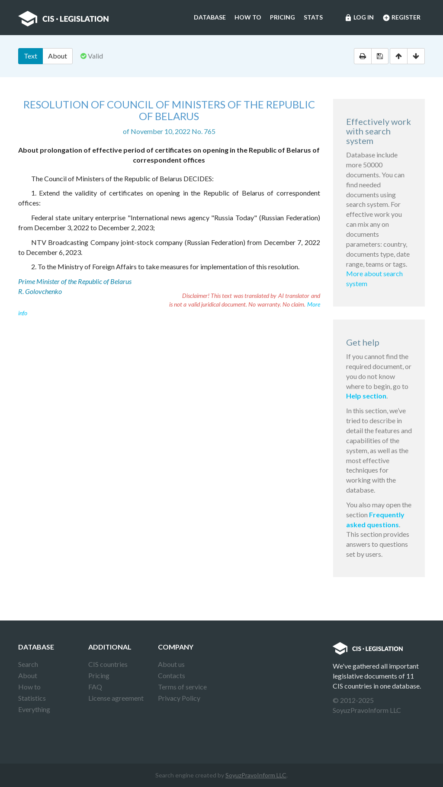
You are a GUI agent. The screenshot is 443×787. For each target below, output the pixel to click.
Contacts (171, 675)
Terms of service (182, 687)
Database (210, 17)
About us (171, 664)
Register (401, 18)
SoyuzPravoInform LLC (255, 775)
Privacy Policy (179, 698)
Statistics (32, 698)
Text (30, 56)
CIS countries (108, 664)
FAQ (95, 687)
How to (247, 17)
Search (28, 664)
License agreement (116, 698)
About (57, 56)
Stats (313, 17)
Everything (34, 709)
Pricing (282, 17)
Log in (359, 18)
